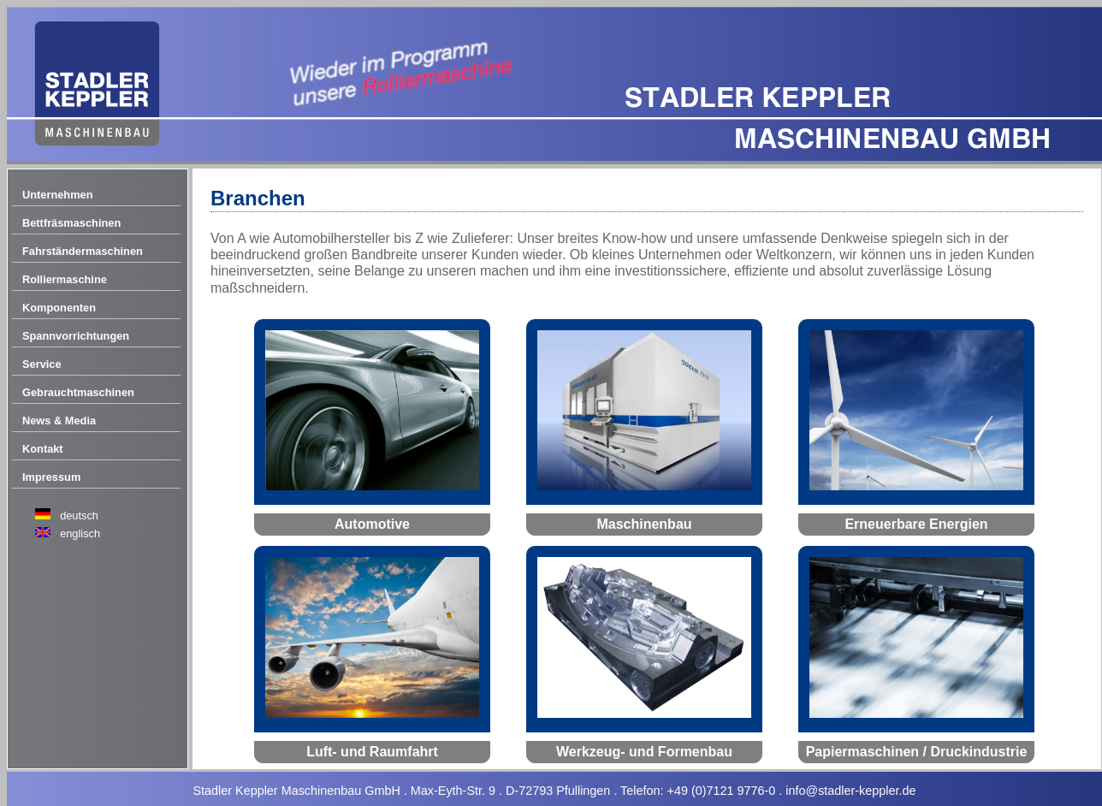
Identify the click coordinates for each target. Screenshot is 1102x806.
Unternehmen (57, 194)
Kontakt (42, 448)
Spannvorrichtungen (75, 335)
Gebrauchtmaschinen (78, 392)
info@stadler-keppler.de (850, 790)
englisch (80, 533)
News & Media (59, 420)
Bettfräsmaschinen (71, 222)
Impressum (51, 477)
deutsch (79, 515)
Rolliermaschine (64, 279)
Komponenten (59, 307)
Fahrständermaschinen (82, 251)
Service (42, 364)
